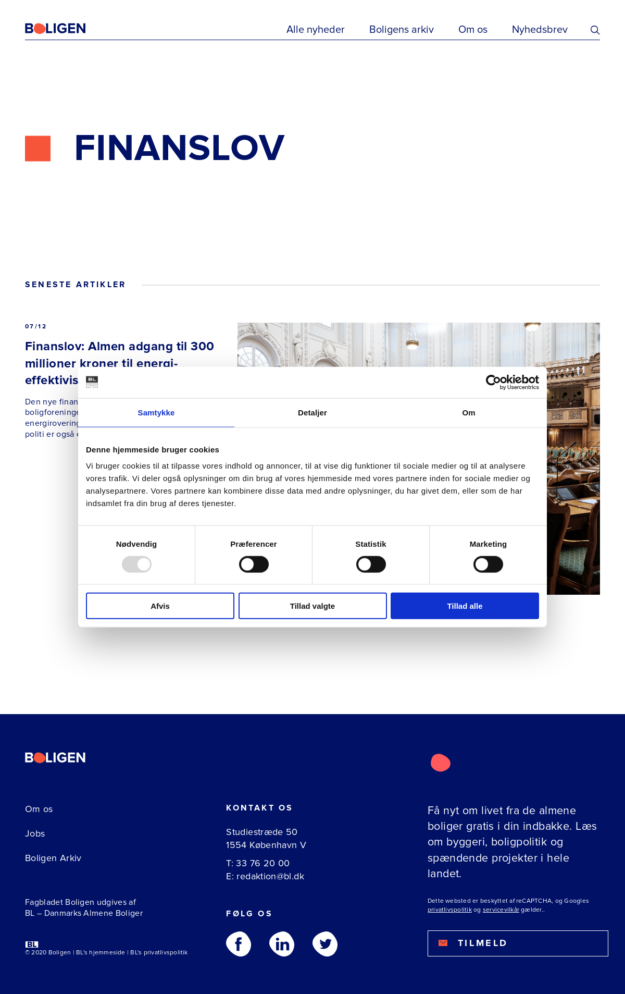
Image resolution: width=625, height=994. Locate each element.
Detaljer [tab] (312, 412)
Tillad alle (464, 606)
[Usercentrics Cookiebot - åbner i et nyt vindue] (493, 382)
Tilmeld (473, 943)
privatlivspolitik (450, 910)
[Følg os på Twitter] (325, 943)
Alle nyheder (315, 29)
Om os (473, 29)
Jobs (35, 833)
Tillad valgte (312, 606)
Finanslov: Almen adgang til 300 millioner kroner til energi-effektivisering (120, 363)
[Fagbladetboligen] (68, 28)
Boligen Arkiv (53, 858)
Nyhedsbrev (540, 29)
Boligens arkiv (401, 29)
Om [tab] (468, 412)
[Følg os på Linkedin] (281, 943)
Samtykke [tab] (156, 412)
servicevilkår (501, 910)
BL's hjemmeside (101, 952)
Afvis (160, 606)
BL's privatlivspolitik (159, 952)
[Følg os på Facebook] (238, 943)
